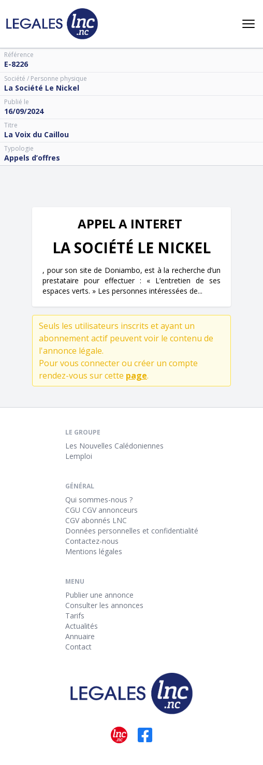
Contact (78, 647)
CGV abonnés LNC (96, 520)
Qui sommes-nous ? (99, 499)
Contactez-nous (92, 541)
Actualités (81, 626)
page (136, 375)
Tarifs (74, 615)
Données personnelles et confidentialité (131, 531)
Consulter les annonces (104, 605)
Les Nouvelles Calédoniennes (114, 446)
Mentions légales (93, 551)
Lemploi (78, 456)
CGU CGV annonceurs (101, 510)
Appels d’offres (32, 158)
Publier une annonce (99, 595)
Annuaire (80, 636)
